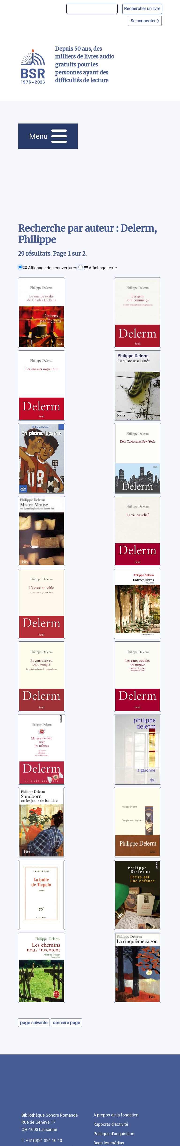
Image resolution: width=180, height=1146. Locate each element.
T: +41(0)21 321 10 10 (42, 1140)
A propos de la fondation (116, 1114)
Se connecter (145, 20)
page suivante (33, 1022)
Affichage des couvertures (50, 267)
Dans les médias (109, 1142)
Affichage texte (100, 267)
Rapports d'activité (111, 1124)
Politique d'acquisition (114, 1133)
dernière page (66, 1022)
